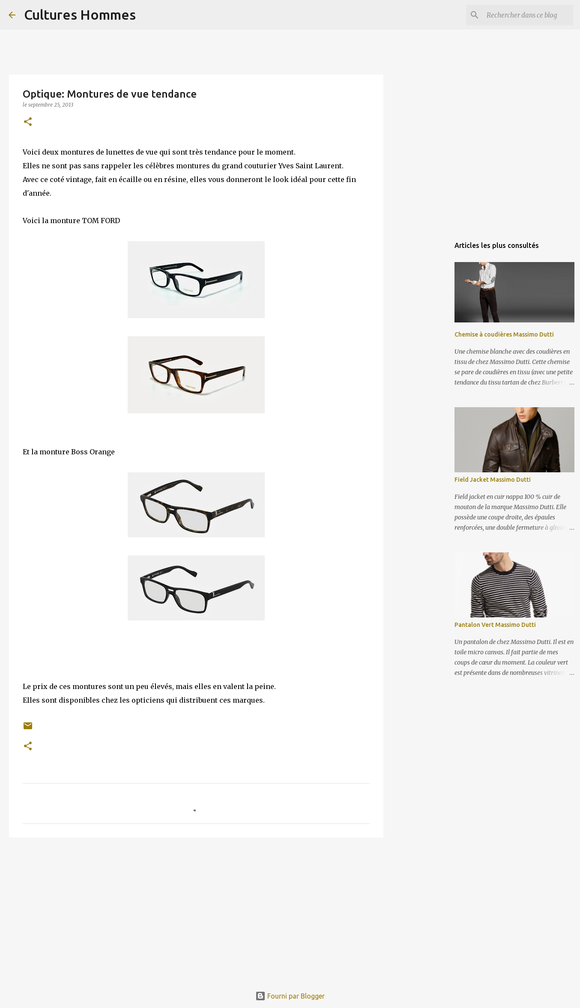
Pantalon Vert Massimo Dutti (495, 624)
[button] (28, 122)
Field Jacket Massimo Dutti (492, 479)
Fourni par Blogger (290, 996)
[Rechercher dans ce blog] (528, 15)
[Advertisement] (196, 910)
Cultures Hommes (80, 14)
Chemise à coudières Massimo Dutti (504, 334)
